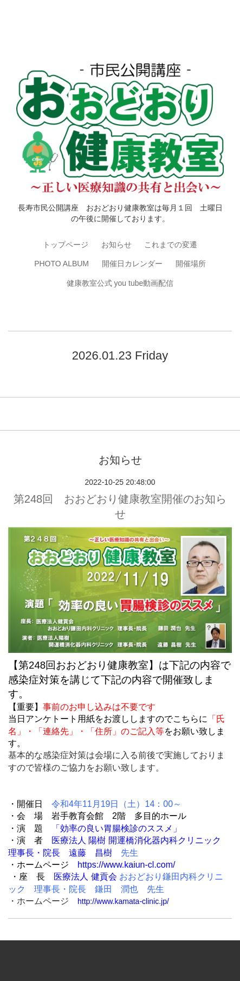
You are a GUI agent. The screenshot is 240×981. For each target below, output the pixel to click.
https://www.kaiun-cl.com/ (126, 864)
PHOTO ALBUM (61, 263)
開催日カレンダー (132, 263)
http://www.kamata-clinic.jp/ (123, 901)
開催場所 (191, 263)
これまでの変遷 (170, 244)
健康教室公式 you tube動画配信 (120, 283)
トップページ (65, 244)
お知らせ (116, 244)
